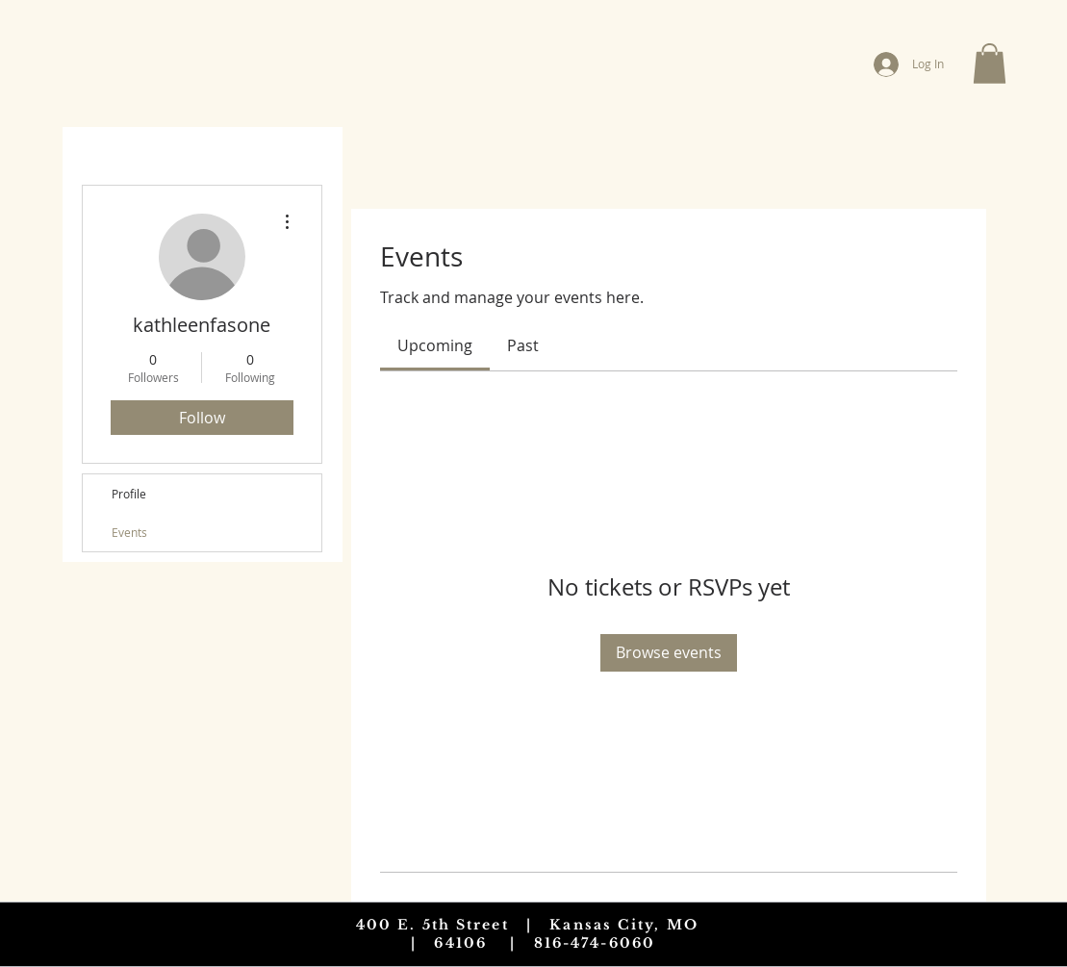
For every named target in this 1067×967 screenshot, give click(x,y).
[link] (434, 345)
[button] (989, 63)
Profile (129, 493)
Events (129, 532)
